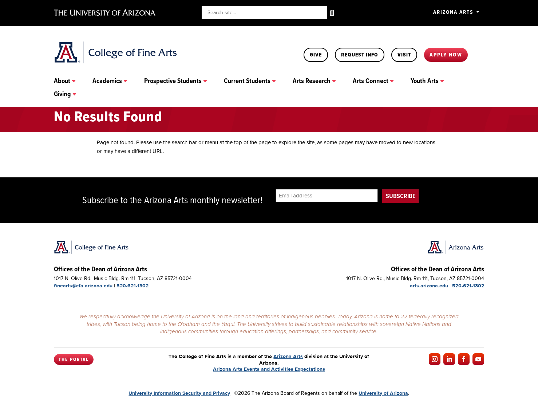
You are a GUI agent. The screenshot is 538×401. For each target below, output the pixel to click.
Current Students (247, 81)
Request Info (359, 54)
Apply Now (446, 54)
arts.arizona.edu (429, 285)
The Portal (74, 359)
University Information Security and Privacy (179, 393)
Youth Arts (425, 81)
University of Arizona (383, 393)
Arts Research (312, 81)
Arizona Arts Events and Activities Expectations (269, 369)
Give (316, 54)
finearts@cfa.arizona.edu (83, 285)
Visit (404, 54)
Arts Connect (370, 81)
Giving (62, 94)
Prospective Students (173, 81)
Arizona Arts (453, 12)
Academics (107, 81)
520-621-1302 (132, 285)
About (62, 81)
